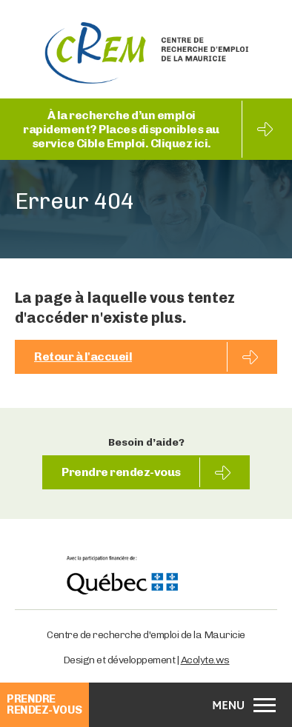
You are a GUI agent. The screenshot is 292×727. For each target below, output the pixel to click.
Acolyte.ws (205, 660)
